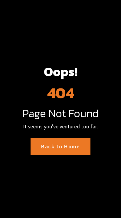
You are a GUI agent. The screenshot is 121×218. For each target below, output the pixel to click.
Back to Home (60, 146)
